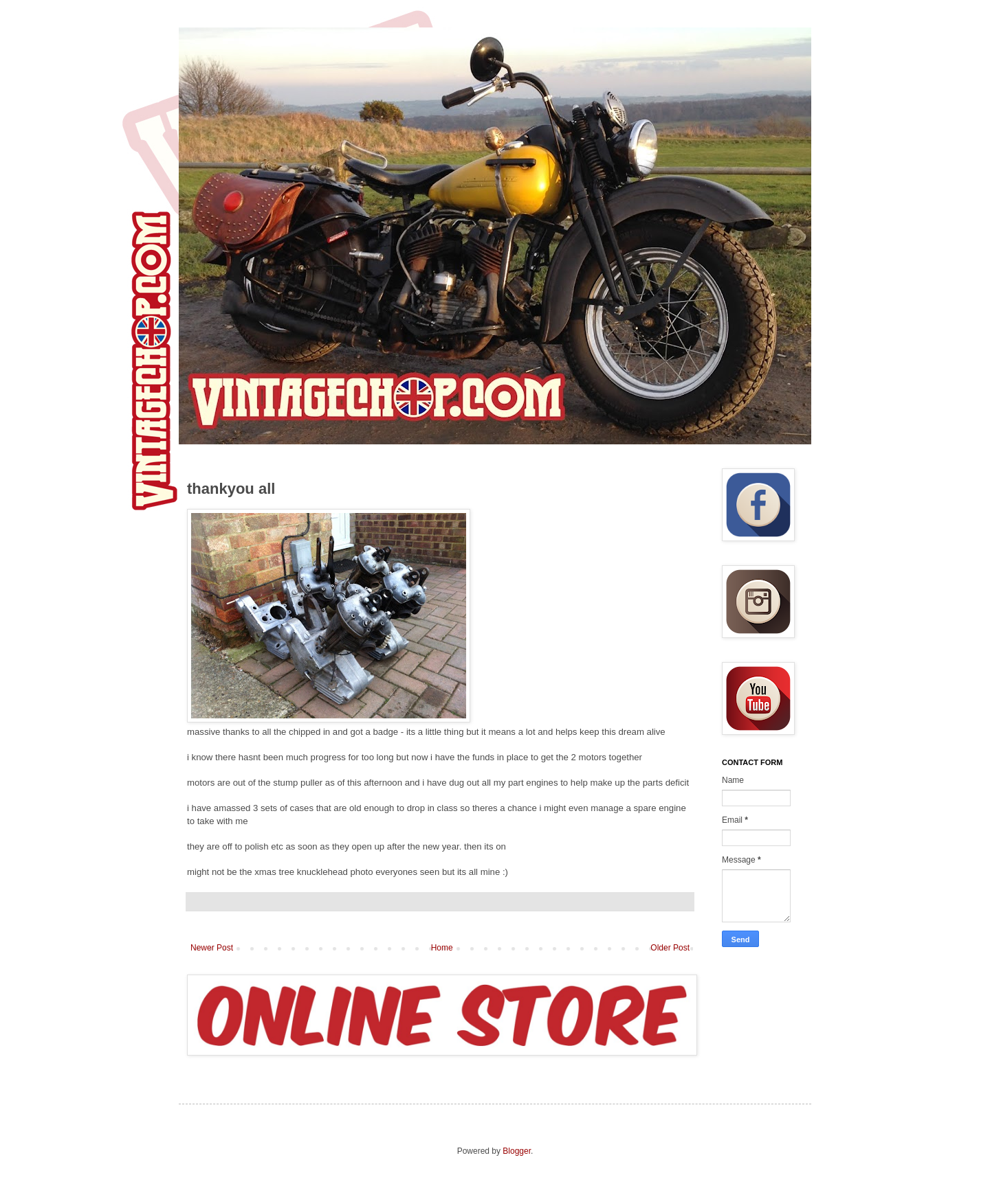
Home (442, 948)
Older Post (670, 948)
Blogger (517, 1151)
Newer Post (211, 948)
